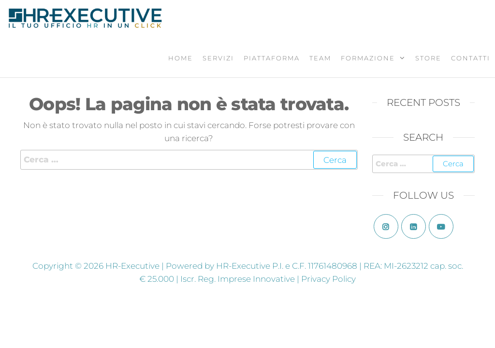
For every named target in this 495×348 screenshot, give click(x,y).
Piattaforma (272, 58)
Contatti (470, 58)
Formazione (368, 58)
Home (180, 58)
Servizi (218, 58)
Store (428, 58)
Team (320, 58)
